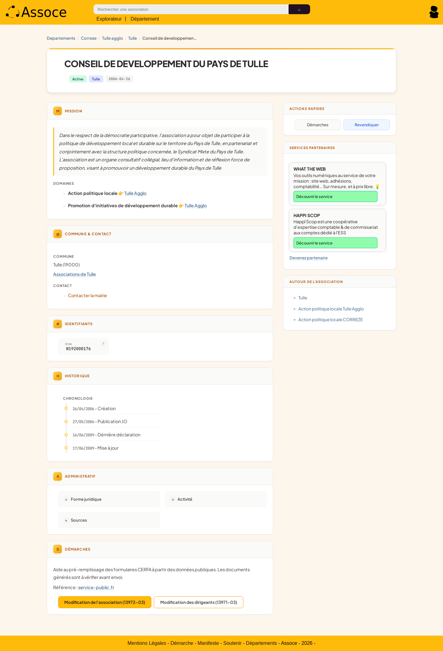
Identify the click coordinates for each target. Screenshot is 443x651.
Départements (261, 643)
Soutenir (232, 643)
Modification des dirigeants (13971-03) (198, 602)
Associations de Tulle (74, 274)
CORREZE (89, 38)
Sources (79, 520)
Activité (185, 499)
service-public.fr (96, 587)
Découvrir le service (314, 196)
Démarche (181, 643)
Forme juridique (86, 499)
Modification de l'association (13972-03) (104, 602)
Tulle (132, 38)
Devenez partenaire (308, 257)
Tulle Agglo (112, 38)
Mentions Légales (147, 643)
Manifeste (208, 643)
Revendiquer (367, 124)
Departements (61, 38)
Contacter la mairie (87, 295)
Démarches (318, 124)
